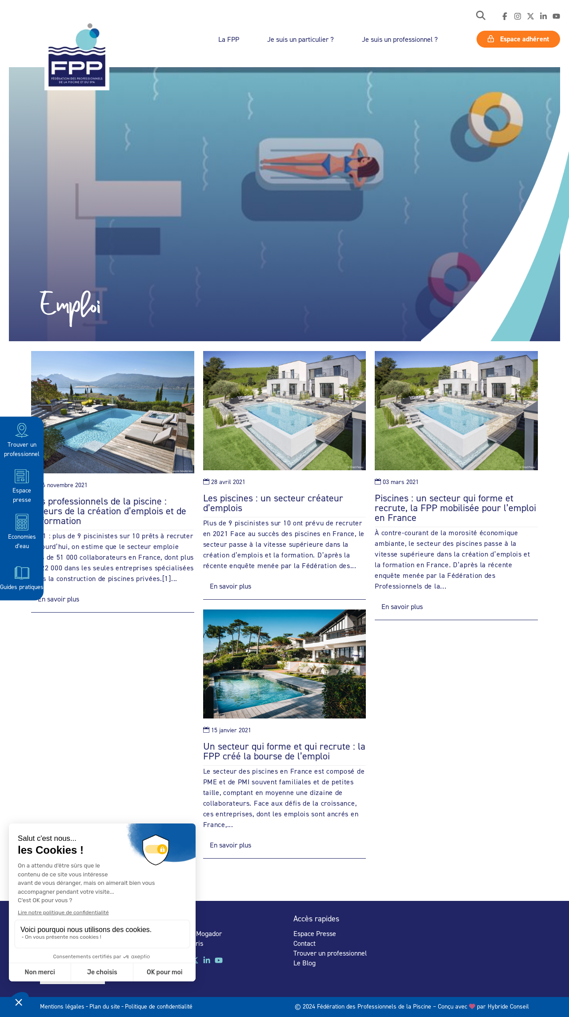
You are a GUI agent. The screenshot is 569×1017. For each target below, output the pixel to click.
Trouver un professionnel (22, 439)
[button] (480, 16)
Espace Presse (314, 933)
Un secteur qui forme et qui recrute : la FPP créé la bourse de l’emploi (284, 751)
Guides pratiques (22, 577)
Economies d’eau (22, 531)
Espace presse (21, 485)
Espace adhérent (518, 39)
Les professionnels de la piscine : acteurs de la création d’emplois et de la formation (108, 510)
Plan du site (104, 1006)
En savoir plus (58, 598)
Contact (304, 943)
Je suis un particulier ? (300, 39)
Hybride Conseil (508, 1006)
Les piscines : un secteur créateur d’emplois (273, 502)
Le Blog (304, 962)
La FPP (228, 39)
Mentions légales (62, 1006)
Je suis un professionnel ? (400, 39)
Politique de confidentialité (158, 1006)
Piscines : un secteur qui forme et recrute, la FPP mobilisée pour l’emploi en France (455, 507)
